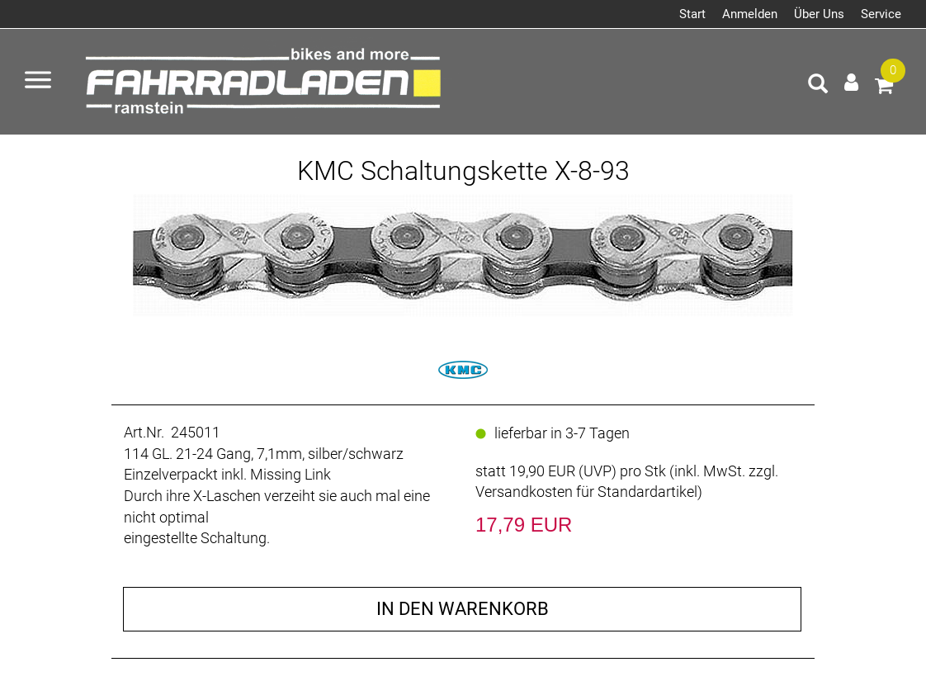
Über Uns (819, 14)
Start (692, 14)
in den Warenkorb (462, 608)
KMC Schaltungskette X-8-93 (463, 171)
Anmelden (749, 14)
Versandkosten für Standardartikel (586, 491)
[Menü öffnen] (38, 82)
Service (881, 14)
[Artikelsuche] (818, 85)
